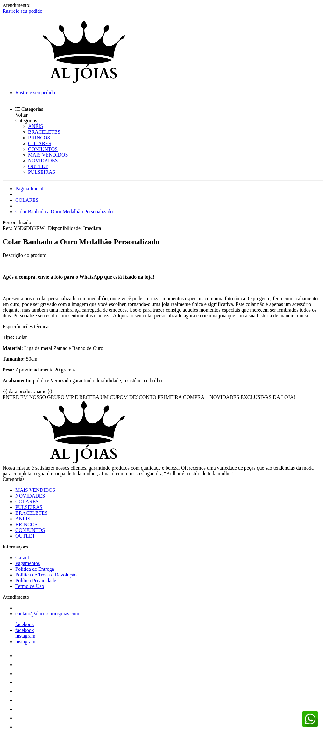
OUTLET (38, 166)
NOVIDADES (43, 160)
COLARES (39, 143)
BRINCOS (39, 137)
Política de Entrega (34, 569)
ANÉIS (35, 126)
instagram (25, 636)
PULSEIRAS (41, 172)
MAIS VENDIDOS (48, 155)
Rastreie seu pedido (22, 11)
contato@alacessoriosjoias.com (47, 613)
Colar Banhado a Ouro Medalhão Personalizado (64, 211)
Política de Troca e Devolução (46, 574)
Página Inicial (29, 188)
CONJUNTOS (43, 149)
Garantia (24, 557)
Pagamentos (27, 563)
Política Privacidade (35, 580)
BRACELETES (44, 132)
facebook (24, 624)
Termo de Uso (29, 586)
